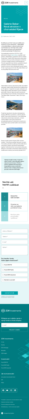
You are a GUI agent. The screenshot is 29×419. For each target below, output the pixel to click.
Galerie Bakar (14, 55)
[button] (26, 2)
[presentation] (13, 287)
